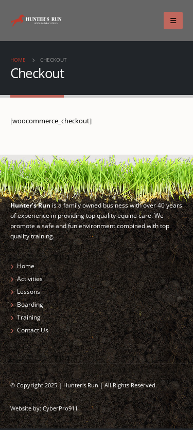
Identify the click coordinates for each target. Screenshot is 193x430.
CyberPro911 (60, 408)
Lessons (28, 291)
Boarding (30, 304)
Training (29, 317)
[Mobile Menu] (173, 20)
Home (25, 265)
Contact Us (32, 330)
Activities (30, 278)
